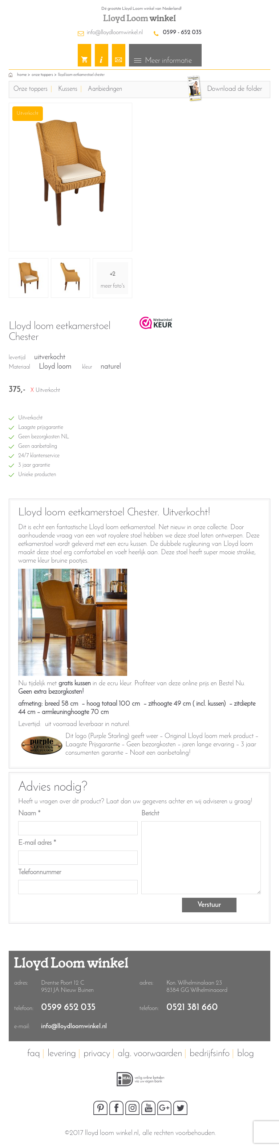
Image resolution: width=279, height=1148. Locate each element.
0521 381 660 (192, 1007)
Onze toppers (42, 75)
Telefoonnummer (39, 872)
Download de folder (234, 89)
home (22, 75)
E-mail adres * (37, 843)
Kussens (67, 89)
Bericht (150, 813)
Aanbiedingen (105, 89)
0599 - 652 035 (182, 32)
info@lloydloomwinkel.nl (115, 32)
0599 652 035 (68, 1007)
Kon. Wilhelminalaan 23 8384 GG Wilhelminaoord (196, 986)
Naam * (29, 813)
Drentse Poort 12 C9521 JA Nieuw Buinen (67, 986)
